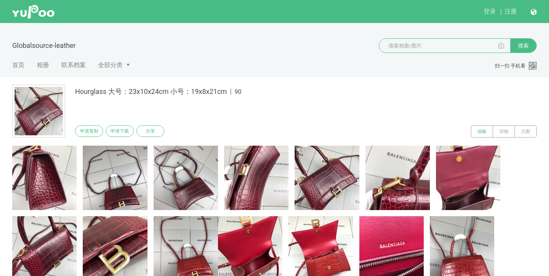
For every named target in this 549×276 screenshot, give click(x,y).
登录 (489, 11)
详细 (503, 131)
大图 (525, 131)
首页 (18, 65)
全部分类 (110, 65)
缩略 (482, 131)
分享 (160, 131)
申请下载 (125, 131)
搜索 (523, 46)
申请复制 (91, 131)
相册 (43, 65)
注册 (511, 11)
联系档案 (73, 65)
